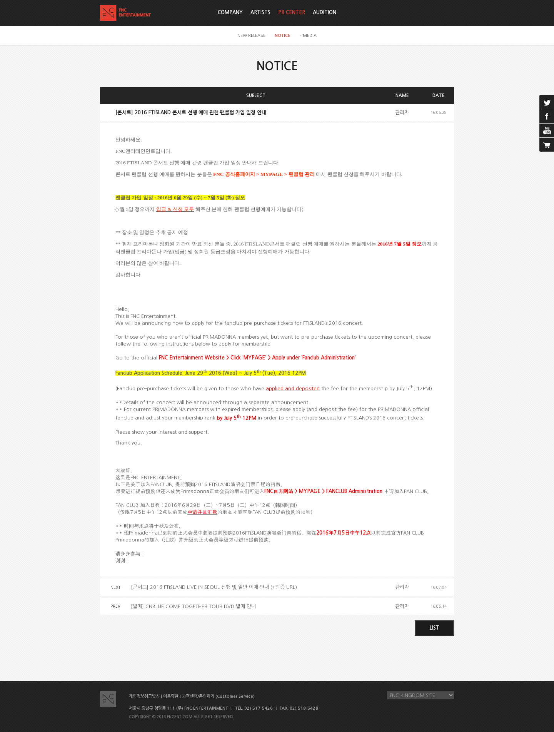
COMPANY (230, 12)
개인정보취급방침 (144, 696)
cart (546, 145)
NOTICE (282, 35)
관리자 (402, 112)
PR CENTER (291, 12)
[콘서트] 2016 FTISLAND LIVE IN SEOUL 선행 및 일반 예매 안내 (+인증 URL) (214, 587)
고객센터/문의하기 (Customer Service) (218, 696)
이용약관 (171, 696)
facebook (546, 116)
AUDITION (324, 12)
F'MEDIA (308, 35)
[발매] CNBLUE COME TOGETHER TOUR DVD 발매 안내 (193, 606)
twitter (546, 102)
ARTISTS (260, 12)
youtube (546, 130)
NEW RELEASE (251, 35)
